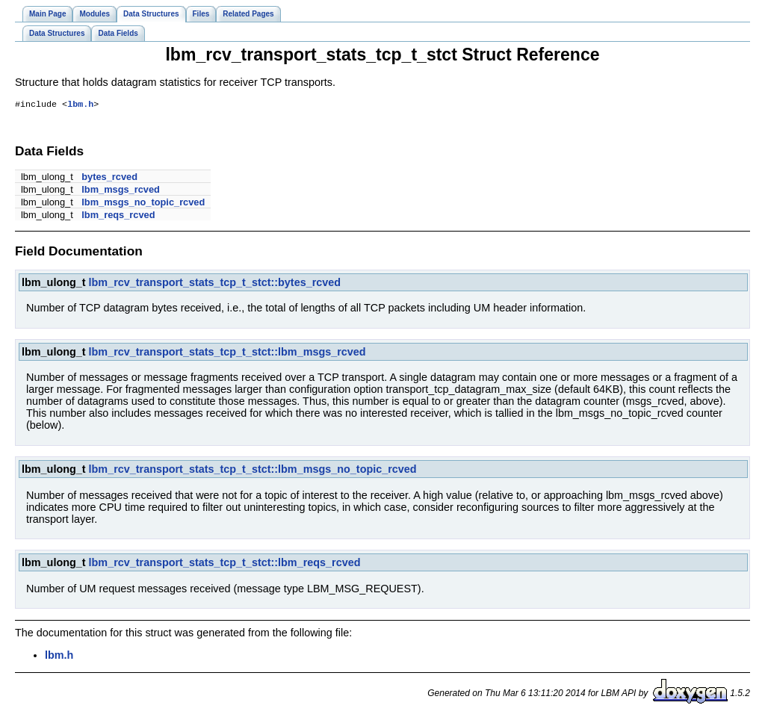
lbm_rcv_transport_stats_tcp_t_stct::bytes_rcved (215, 284)
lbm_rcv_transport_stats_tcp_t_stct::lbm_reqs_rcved (225, 564)
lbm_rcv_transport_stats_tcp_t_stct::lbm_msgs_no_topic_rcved (253, 471)
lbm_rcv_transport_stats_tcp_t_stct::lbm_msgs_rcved (227, 353)
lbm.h (80, 105)
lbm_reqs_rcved (118, 216)
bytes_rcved (109, 178)
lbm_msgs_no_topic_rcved (143, 203)
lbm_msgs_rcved (120, 190)
